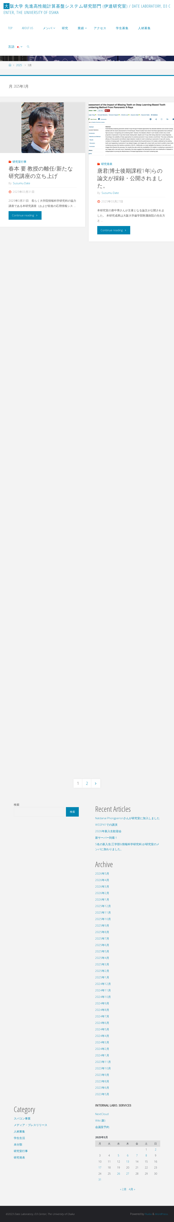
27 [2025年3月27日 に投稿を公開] (127, 1173)
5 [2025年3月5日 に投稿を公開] (118, 1155)
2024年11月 (103, 990)
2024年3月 (102, 1042)
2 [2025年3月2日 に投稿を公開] (155, 1149)
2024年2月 (102, 1049)
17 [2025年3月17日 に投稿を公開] (99, 1167)
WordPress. (161, 1214)
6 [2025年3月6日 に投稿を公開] (127, 1155)
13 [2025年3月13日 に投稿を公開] (127, 1161)
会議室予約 (102, 1127)
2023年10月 (103, 1068)
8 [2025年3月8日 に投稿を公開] (146, 1155)
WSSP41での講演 (106, 824)
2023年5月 (102, 1094)
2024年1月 (102, 1055)
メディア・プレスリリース (30, 1125)
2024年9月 (102, 1003)
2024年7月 (102, 1016)
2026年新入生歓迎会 (108, 831)
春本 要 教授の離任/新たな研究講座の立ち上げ (41, 172)
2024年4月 (102, 1036)
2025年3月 (102, 964)
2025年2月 (102, 971)
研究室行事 (19, 161)
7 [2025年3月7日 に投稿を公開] (137, 1155)
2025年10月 (103, 919)
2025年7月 (102, 938)
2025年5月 (102, 951)
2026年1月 (102, 899)
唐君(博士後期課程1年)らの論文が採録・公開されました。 (130, 178)
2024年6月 (102, 1023)
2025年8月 (102, 932)
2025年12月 (103, 906)
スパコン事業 (22, 1118)
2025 (19, 65)
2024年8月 (102, 1010)
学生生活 (19, 1138)
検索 (16, 804)
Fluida (148, 1214)
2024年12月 (103, 984)
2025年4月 (102, 958)
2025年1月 (102, 977)
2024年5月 (102, 1029)
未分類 (18, 1144)
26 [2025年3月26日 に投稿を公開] (118, 1173)
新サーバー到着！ (106, 837)
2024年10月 (103, 997)
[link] (28, 46)
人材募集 (19, 1131)
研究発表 (106, 164)
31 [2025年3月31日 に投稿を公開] (99, 1179)
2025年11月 (103, 912)
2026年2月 (102, 893)
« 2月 (123, 1189)
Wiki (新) (100, 1120)
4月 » (132, 1189)
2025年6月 (102, 945)
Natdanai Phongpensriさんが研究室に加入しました (127, 818)
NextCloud (102, 1114)
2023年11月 (103, 1062)
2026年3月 (102, 886)
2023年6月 (102, 1087)
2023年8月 (102, 1081)
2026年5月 (102, 873)
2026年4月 (102, 880)
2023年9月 (102, 1075)
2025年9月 (102, 925)
